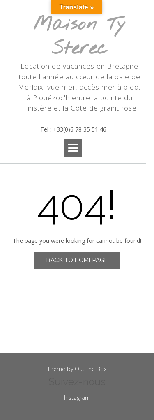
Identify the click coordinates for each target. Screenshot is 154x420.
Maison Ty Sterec (79, 37)
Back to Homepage (77, 260)
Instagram (77, 398)
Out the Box (91, 369)
